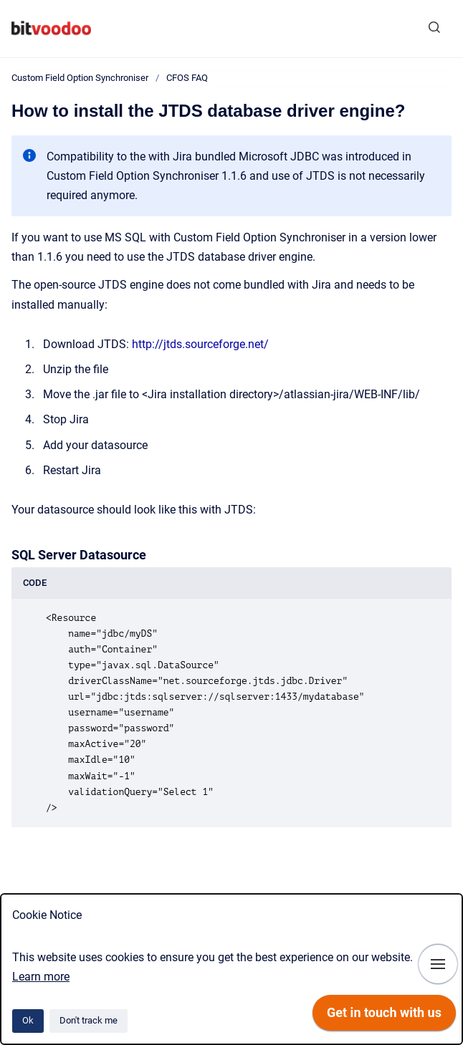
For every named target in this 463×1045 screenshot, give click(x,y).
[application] (384, 1016)
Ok (28, 1020)
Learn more (41, 976)
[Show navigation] (438, 964)
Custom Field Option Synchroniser (79, 77)
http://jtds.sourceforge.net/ (200, 344)
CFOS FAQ (187, 77)
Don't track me (88, 1020)
